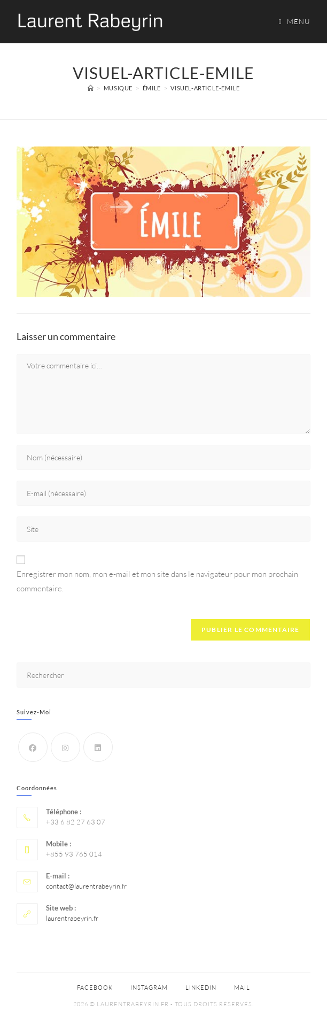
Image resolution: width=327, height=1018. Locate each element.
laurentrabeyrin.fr (72, 918)
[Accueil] (91, 87)
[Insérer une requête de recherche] (164, 675)
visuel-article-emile (204, 87)
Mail (242, 987)
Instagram (149, 987)
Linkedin (200, 987)
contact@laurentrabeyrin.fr (86, 886)
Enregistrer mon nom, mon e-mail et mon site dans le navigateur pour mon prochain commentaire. (157, 581)
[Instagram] (65, 747)
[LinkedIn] (98, 747)
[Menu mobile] (291, 21)
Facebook (95, 987)
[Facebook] (33, 747)
